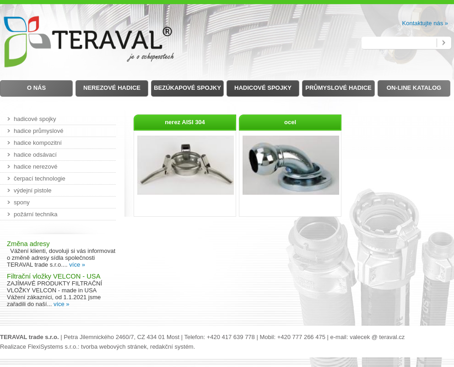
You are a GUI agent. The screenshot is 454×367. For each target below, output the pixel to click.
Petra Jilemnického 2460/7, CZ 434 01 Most (121, 337)
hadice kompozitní (38, 142)
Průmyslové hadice (338, 87)
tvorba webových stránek (114, 346)
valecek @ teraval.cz (377, 337)
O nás (36, 87)
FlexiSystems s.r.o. (53, 346)
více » (77, 264)
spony (22, 202)
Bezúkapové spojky (187, 87)
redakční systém (172, 346)
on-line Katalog (414, 87)
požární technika (35, 214)
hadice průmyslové (38, 130)
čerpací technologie (39, 178)
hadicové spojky (35, 118)
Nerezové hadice (112, 87)
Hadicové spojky (263, 87)
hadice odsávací (35, 154)
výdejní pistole (32, 190)
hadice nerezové (35, 166)
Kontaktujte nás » (425, 23)
